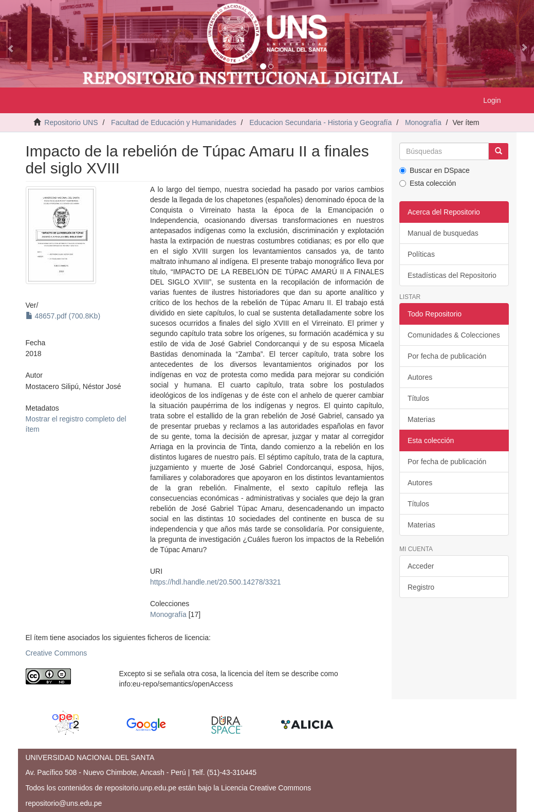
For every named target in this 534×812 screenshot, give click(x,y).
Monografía (423, 122)
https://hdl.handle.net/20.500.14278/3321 (215, 582)
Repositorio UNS (71, 122)
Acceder (421, 566)
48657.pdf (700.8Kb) (63, 316)
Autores (420, 377)
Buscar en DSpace (434, 170)
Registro (421, 587)
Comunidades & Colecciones (454, 335)
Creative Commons (56, 653)
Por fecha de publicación (447, 356)
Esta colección (427, 183)
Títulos (418, 398)
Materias (421, 419)
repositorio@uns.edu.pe (64, 803)
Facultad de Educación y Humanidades (173, 122)
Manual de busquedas (443, 233)
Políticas (421, 254)
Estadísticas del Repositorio (452, 275)
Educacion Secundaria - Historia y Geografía (320, 122)
